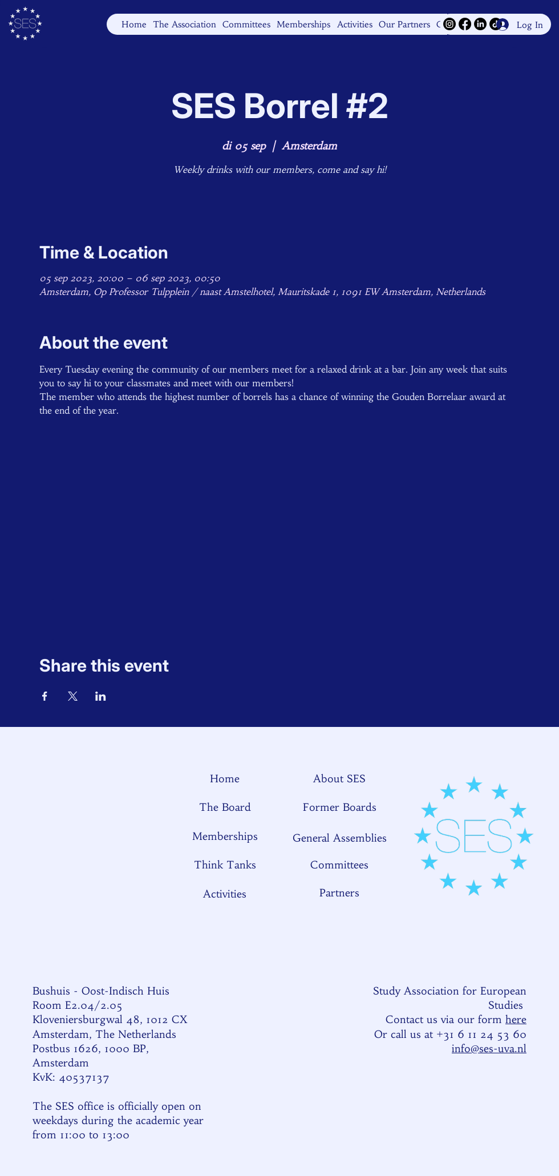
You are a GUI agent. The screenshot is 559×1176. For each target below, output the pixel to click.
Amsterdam (61, 1062)
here (515, 1019)
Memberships (225, 836)
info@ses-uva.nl (489, 1048)
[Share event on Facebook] (44, 696)
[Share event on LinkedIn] (100, 696)
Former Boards (339, 807)
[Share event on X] (72, 696)
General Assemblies (340, 837)
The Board (225, 807)
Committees (339, 864)
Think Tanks (225, 864)
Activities (224, 893)
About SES (339, 778)
